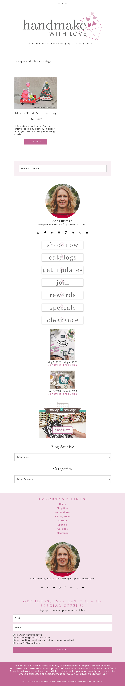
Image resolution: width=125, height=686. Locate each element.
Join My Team (62, 516)
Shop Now (62, 508)
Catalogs (62, 529)
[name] (62, 628)
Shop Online (70, 365)
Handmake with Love (62, 26)
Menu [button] (64, 3)
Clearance (63, 533)
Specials (62, 524)
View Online (54, 365)
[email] (62, 618)
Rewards (63, 520)
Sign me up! (62, 650)
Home (62, 504)
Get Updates (62, 512)
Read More (36, 141)
